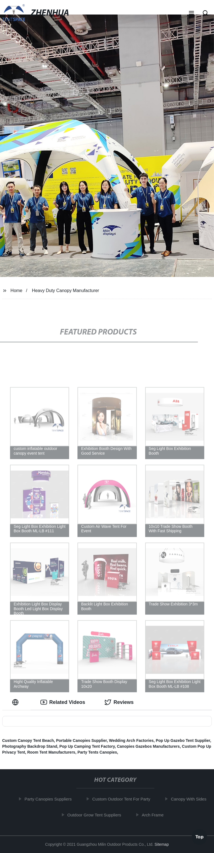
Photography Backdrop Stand (29, 746)
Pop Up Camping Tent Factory (87, 746)
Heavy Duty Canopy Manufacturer (65, 290)
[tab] (16, 702)
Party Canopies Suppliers (49, 799)
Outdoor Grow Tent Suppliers (95, 814)
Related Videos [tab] (62, 702)
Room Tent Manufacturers (51, 752)
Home (17, 290)
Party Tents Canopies (97, 752)
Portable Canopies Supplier (81, 740)
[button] (191, 13)
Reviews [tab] (118, 702)
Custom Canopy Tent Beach (28, 740)
